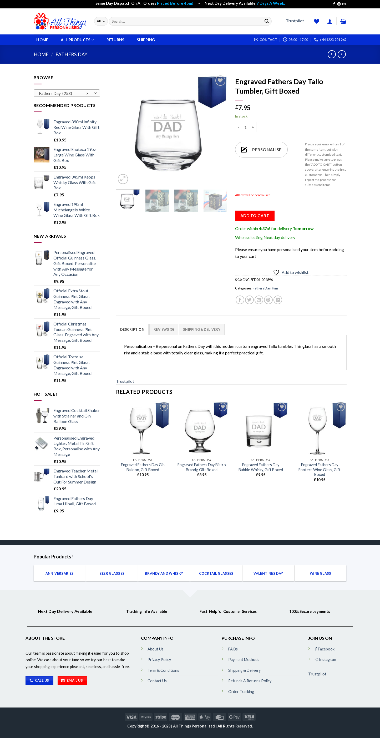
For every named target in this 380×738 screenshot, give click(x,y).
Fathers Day (71, 54)
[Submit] (266, 21)
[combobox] (67, 93)
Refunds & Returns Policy (249, 681)
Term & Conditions (163, 670)
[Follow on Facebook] (334, 4)
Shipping (146, 40)
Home (42, 40)
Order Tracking (241, 691)
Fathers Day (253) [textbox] (64, 93)
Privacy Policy (159, 659)
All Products (77, 39)
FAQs (233, 649)
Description (132, 329)
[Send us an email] (344, 4)
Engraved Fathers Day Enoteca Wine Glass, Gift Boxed (319, 469)
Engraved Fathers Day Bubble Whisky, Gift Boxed (261, 467)
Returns (115, 40)
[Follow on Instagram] (339, 4)
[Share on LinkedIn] (277, 300)
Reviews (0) (164, 329)
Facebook (325, 649)
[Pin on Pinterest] (268, 300)
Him (275, 288)
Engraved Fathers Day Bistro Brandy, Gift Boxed (202, 467)
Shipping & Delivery (201, 329)
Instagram (325, 659)
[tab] (132, 329)
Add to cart (254, 215)
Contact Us (157, 681)
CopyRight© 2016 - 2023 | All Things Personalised (171, 726)
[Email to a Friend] (259, 300)
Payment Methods (243, 659)
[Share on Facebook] (240, 300)
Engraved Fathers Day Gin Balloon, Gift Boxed (143, 467)
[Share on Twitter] (249, 300)
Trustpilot (295, 20)
